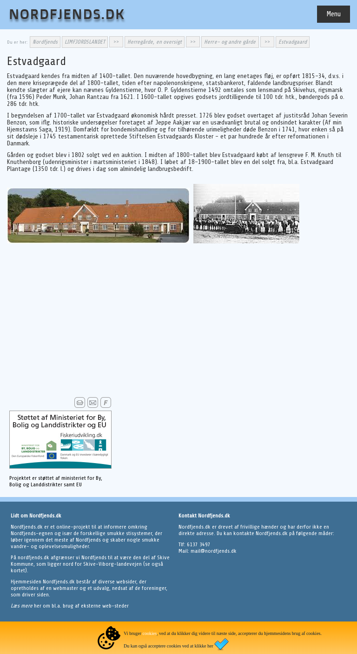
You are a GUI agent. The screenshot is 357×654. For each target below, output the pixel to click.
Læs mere (22, 605)
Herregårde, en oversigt (154, 42)
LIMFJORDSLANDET (85, 42)
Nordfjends (45, 42)
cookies (150, 633)
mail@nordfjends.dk (214, 551)
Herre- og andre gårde (230, 42)
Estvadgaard (292, 42)
